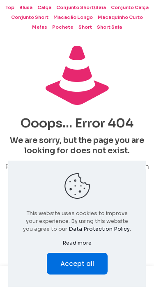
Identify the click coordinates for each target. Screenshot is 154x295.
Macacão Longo (73, 17)
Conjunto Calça (130, 7)
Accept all (77, 263)
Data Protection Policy (99, 228)
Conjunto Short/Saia (81, 7)
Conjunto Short (29, 17)
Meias (39, 27)
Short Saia (109, 27)
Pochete (63, 27)
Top (9, 7)
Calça (44, 7)
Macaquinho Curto (120, 17)
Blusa (25, 7)
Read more (77, 242)
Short (85, 27)
